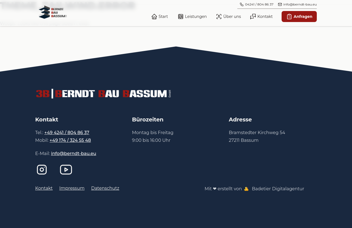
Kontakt (44, 188)
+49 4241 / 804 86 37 (66, 132)
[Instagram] (43, 169)
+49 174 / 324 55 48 (70, 140)
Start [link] (159, 16)
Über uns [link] (228, 16)
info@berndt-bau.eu (73, 153)
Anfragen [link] (299, 16)
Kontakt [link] (261, 16)
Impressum (72, 188)
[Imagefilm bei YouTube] (67, 169)
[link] (52, 12)
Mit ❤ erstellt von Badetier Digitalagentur (254, 188)
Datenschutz (105, 188)
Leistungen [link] (192, 16)
